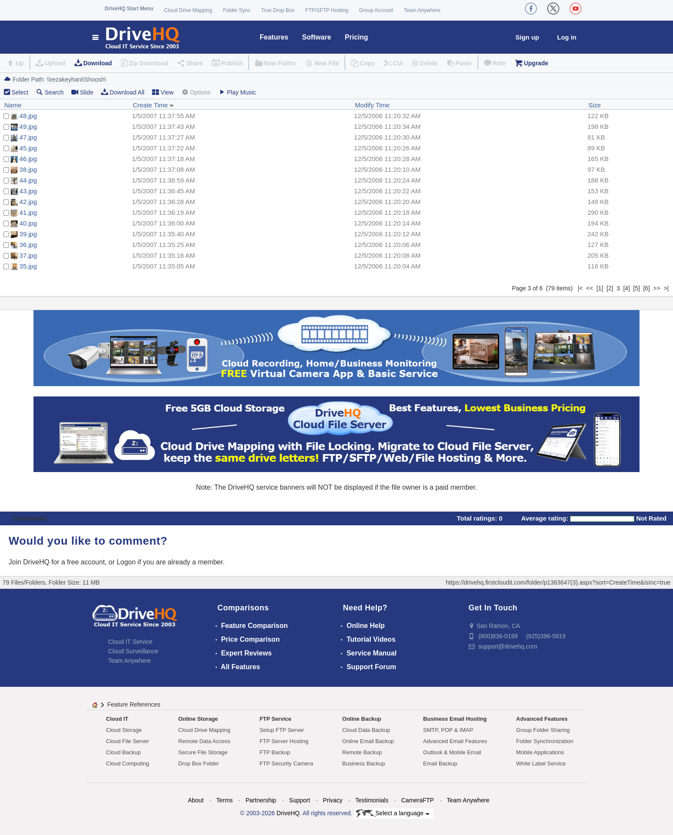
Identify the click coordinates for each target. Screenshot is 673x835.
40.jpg (28, 223)
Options (195, 92)
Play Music (237, 92)
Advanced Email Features (455, 741)
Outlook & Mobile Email (452, 752)
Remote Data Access (204, 741)
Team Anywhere (422, 10)
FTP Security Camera (286, 763)
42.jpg (28, 201)
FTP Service (275, 719)
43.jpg (28, 191)
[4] (626, 288)
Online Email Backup (368, 741)
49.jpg (28, 126)
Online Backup (361, 719)
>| (666, 288)
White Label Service (541, 763)
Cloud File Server (127, 741)
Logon (126, 562)
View (162, 92)
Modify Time (372, 105)
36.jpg (28, 244)
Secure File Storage (202, 752)
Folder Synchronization (544, 741)
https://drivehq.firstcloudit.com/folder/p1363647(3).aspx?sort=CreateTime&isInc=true (558, 582)
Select (20, 92)
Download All (122, 92)
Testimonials (371, 800)
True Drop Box (277, 10)
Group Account (376, 10)
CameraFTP (417, 800)
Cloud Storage (124, 730)
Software (316, 37)
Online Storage (198, 719)
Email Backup (440, 763)
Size (594, 105)
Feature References (134, 704)
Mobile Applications (540, 752)
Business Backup (363, 763)
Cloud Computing (127, 763)
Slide (82, 92)
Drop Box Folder (198, 763)
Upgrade (536, 63)
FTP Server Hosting (284, 741)
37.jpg (28, 255)
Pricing (356, 37)
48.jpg (28, 115)
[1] (600, 288)
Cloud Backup (123, 752)
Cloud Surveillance (133, 651)
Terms (224, 800)
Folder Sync (236, 10)
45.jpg (28, 148)
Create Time (153, 105)
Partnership (261, 800)
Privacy (333, 800)
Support (299, 800)
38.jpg (28, 169)
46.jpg (28, 158)
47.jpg (28, 137)
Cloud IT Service (130, 641)
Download (97, 63)
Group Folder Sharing (543, 730)
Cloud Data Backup (366, 730)
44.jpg (28, 180)
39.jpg (28, 234)
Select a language (393, 813)
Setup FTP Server (282, 730)
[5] (636, 288)
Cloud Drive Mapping (188, 10)
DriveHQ (288, 813)
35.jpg (28, 266)
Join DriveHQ (30, 562)
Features (274, 37)
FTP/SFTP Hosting (326, 10)
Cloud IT (117, 719)
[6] (646, 288)
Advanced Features (542, 719)
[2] (609, 288)
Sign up (527, 37)
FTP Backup (275, 752)
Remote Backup (362, 752)
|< (580, 288)
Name (12, 105)
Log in (566, 37)
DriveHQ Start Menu (129, 9)
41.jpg (28, 212)
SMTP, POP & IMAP (448, 730)
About (196, 800)
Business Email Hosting (455, 719)
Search (50, 92)
